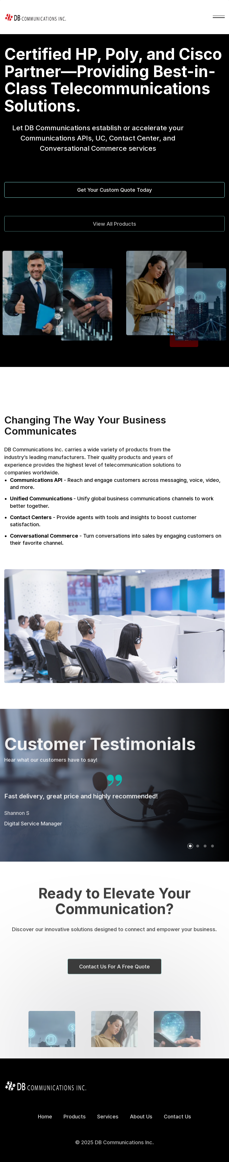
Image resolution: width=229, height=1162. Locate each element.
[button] (219, 17)
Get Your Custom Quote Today (114, 190)
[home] (35, 17)
